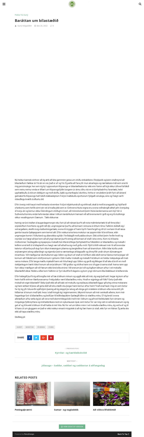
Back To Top (123, 434)
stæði (51, 327)
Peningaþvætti (23, 409)
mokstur (30, 327)
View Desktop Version (72, 427)
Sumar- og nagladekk (66, 409)
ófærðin (41, 327)
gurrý (19, 327)
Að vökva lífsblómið (104, 409)
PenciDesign (29, 434)
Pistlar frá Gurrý (21, 15)
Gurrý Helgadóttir (25, 26)
